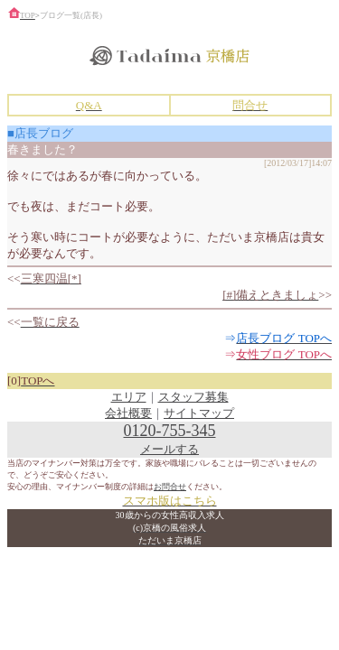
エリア (128, 397)
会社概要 (128, 413)
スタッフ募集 (193, 397)
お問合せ (170, 486)
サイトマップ (199, 413)
